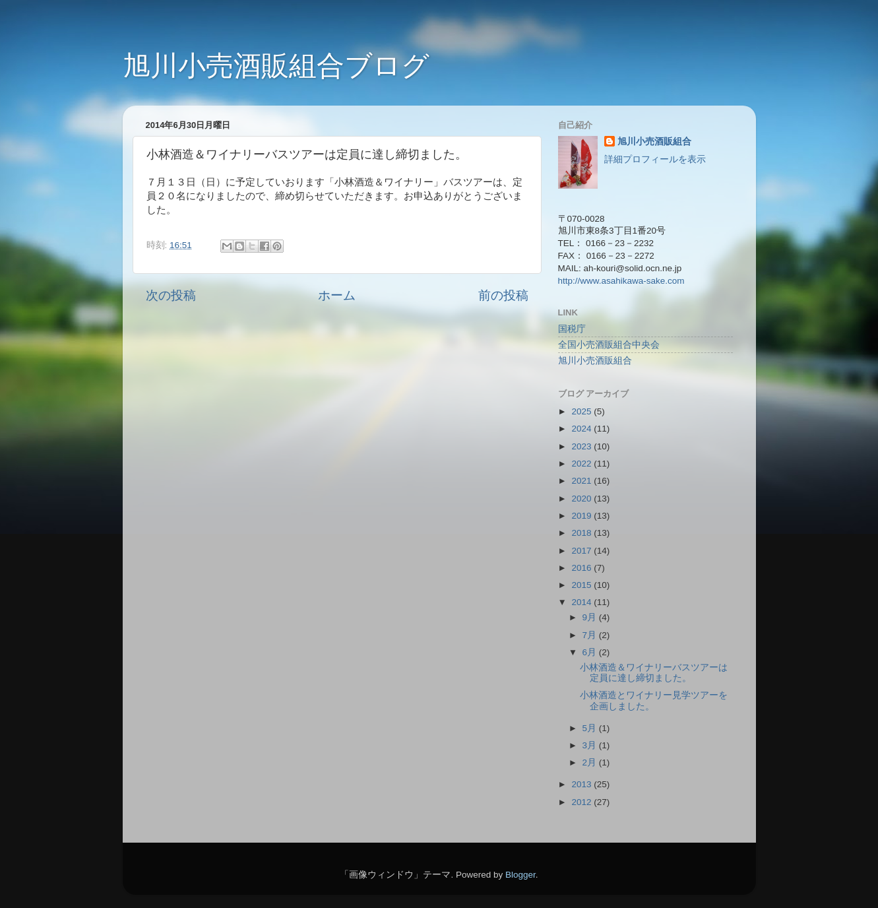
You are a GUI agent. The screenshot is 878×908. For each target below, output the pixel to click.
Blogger (520, 875)
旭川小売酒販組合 (654, 141)
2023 (582, 446)
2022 (582, 464)
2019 (582, 516)
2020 (582, 498)
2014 (582, 602)
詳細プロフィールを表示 (655, 159)
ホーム (337, 295)
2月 (590, 762)
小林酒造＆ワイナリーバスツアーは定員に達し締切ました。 (654, 673)
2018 (582, 533)
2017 (582, 551)
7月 (590, 635)
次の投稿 (171, 295)
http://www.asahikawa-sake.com (621, 281)
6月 (590, 652)
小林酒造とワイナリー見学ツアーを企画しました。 (654, 700)
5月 (590, 728)
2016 (582, 568)
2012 (582, 802)
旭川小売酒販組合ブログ (276, 65)
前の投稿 (503, 295)
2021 (582, 481)
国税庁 (572, 329)
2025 (582, 411)
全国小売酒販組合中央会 (609, 345)
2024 (582, 429)
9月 (590, 617)
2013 (582, 784)
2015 (582, 585)
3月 (590, 745)
